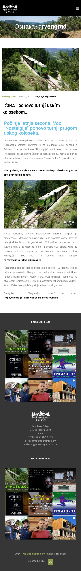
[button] (16, 342)
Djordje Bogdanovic (46, 97)
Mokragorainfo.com (34, 553)
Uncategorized (9, 97)
